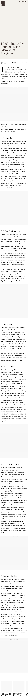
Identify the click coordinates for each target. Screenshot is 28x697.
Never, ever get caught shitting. (13, 281)
